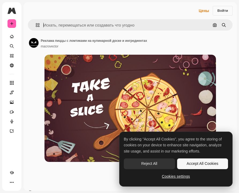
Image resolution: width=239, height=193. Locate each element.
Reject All (149, 163)
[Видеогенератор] (12, 111)
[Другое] (12, 182)
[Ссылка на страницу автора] (34, 43)
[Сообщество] (12, 65)
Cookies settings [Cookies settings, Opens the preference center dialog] (176, 176)
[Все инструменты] (12, 83)
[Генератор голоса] (12, 121)
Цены (204, 11)
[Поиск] (12, 46)
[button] (35, 25)
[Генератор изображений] (12, 102)
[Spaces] (12, 92)
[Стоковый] (12, 55)
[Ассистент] (12, 131)
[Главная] (12, 36)
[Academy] (12, 172)
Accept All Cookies (202, 163)
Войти (222, 11)
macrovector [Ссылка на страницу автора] (49, 46)
